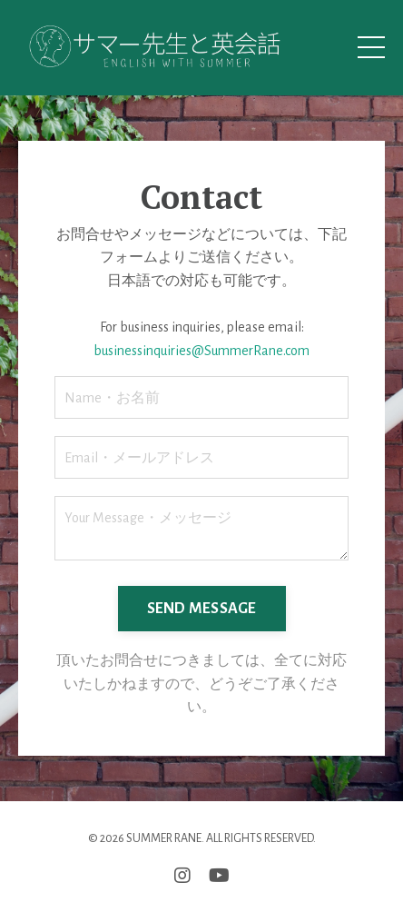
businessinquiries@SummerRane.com (201, 350)
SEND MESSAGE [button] (202, 608)
